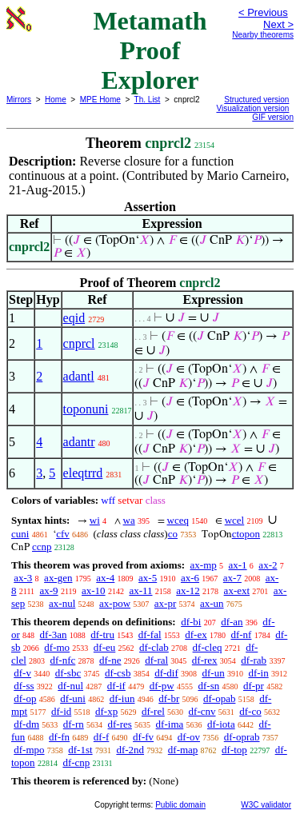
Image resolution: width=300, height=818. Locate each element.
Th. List (147, 99)
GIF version (273, 117)
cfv (63, 534)
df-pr (253, 686)
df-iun (122, 698)
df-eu (104, 647)
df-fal (150, 634)
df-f (102, 737)
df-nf (240, 634)
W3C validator (266, 804)
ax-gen (58, 578)
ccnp (42, 547)
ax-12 (188, 591)
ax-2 (267, 565)
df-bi (191, 622)
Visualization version (252, 108)
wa (129, 520)
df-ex (195, 634)
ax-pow (114, 603)
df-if (116, 686)
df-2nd (130, 750)
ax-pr (165, 603)
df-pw (162, 686)
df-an (231, 622)
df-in (258, 673)
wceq (178, 520)
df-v (22, 673)
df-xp (106, 711)
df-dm (26, 724)
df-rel (153, 711)
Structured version (256, 99)
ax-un (212, 603)
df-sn (208, 686)
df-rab (253, 660)
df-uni (73, 698)
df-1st (80, 750)
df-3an (53, 634)
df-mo (57, 647)
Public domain (180, 804)
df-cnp (76, 762)
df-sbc (68, 673)
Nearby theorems (263, 34)
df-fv (143, 737)
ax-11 (140, 591)
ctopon (246, 534)
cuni (20, 534)
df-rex (205, 660)
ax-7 (232, 578)
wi (95, 520)
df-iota (221, 724)
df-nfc (63, 660)
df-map (183, 750)
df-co (250, 711)
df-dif (166, 673)
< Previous (263, 12)
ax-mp (203, 565)
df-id (61, 711)
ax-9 (49, 591)
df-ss (24, 686)
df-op (25, 698)
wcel (235, 520)
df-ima (170, 724)
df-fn (59, 737)
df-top (234, 750)
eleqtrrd (83, 473)
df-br (168, 698)
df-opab (219, 698)
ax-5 (147, 578)
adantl (78, 376)
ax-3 (23, 578)
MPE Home (100, 99)
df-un (213, 673)
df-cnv (202, 711)
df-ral (156, 660)
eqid (74, 318)
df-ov (189, 737)
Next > (278, 24)
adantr (79, 442)
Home (55, 99)
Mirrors (18, 99)
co (173, 534)
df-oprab (242, 737)
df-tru (102, 634)
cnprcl (79, 343)
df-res (120, 724)
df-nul (70, 686)
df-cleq (207, 647)
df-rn (73, 724)
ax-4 (105, 578)
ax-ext (237, 591)
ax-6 (190, 578)
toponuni (86, 409)
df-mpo (29, 750)
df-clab (154, 647)
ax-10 (94, 591)
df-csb (118, 673)
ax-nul (62, 603)
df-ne (110, 660)
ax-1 (238, 565)
